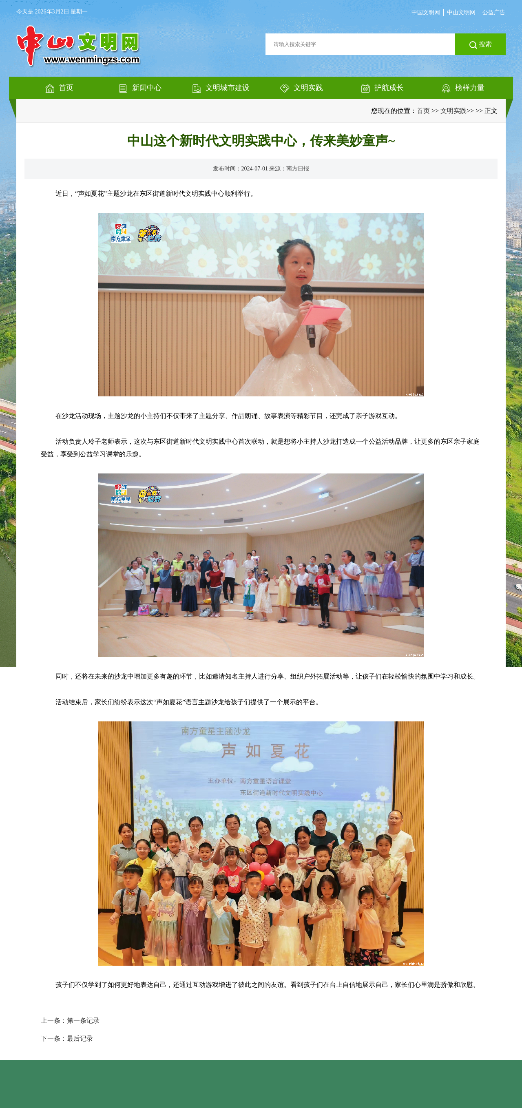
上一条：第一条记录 (70, 1020)
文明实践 (453, 110)
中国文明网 (425, 12)
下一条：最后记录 (67, 1038)
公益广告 (493, 12)
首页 (423, 110)
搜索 (480, 45)
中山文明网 (461, 12)
